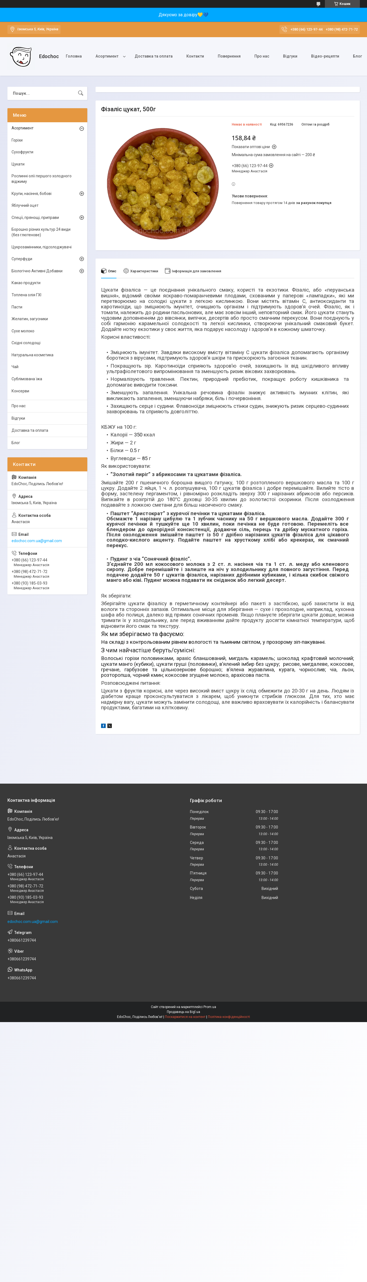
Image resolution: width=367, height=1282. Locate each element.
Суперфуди (22, 259)
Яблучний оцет (25, 205)
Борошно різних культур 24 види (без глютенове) (41, 232)
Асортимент (107, 56)
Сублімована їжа (27, 379)
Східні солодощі (26, 343)
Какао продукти (26, 283)
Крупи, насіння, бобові (31, 193)
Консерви (20, 391)
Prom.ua (209, 1007)
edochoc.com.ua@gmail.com (37, 541)
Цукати (18, 164)
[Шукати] (80, 93)
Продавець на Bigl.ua (183, 1012)
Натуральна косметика (32, 355)
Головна (74, 56)
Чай (15, 367)
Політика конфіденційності (229, 1017)
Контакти (195, 56)
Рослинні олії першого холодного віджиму (42, 179)
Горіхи (17, 140)
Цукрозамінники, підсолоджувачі (42, 247)
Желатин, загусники (30, 319)
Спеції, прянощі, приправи (35, 217)
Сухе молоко (23, 331)
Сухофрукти (22, 152)
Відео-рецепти (325, 56)
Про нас (261, 56)
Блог (16, 443)
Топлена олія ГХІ (26, 295)
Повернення (229, 56)
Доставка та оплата (154, 56)
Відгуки (290, 56)
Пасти (17, 307)
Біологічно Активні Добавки (37, 271)
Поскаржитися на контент (185, 1017)
